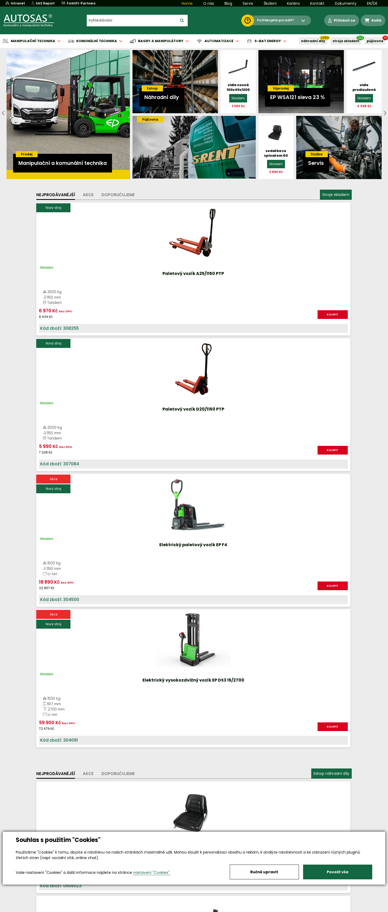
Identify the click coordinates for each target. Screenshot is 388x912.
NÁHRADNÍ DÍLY (313, 41)
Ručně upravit (264, 872)
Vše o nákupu (54, 908)
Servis (248, 3)
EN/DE (372, 3)
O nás (208, 3)
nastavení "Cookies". (151, 872)
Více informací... (298, 593)
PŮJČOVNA (375, 41)
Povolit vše (338, 872)
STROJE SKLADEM (346, 41)
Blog (228, 3)
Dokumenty (345, 3)
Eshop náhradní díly (331, 366)
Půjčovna (203, 908)
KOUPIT (95, 320)
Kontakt (317, 3)
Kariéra (293, 3)
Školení (270, 3)
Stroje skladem (335, 194)
